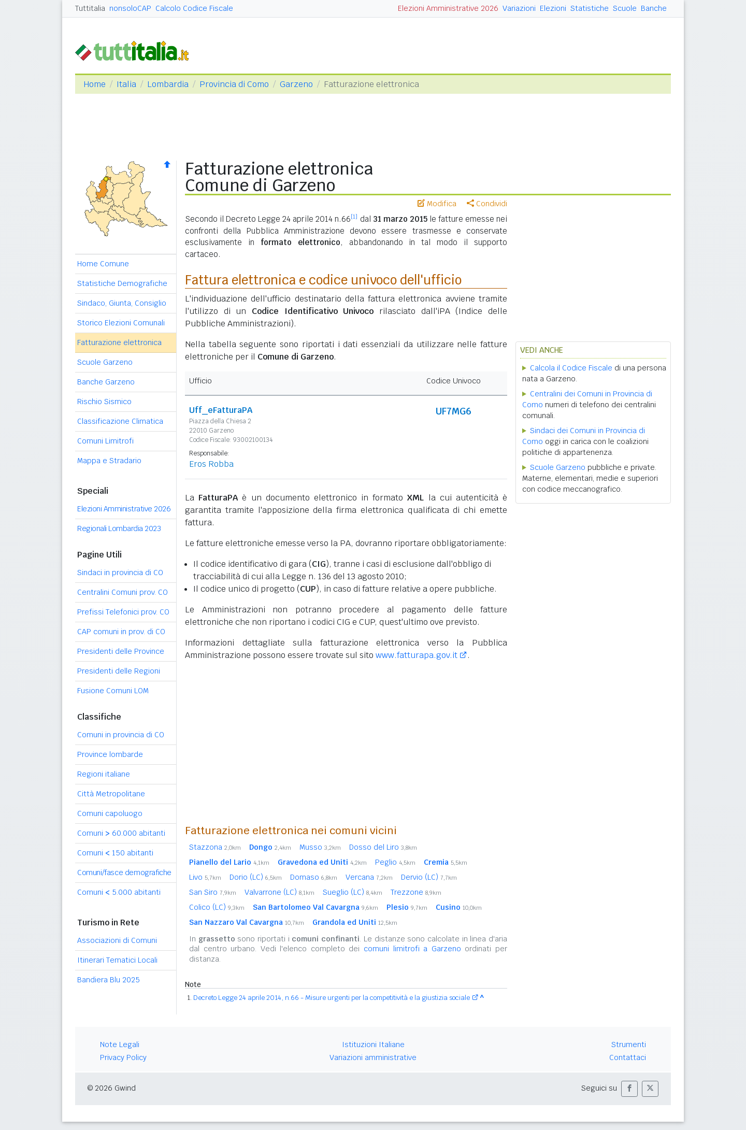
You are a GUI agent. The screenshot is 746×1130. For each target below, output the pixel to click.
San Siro (212, 892)
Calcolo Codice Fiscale (194, 8)
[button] (629, 1089)
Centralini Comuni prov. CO (122, 592)
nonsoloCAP (130, 8)
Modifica (437, 203)
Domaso (313, 877)
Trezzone (416, 892)
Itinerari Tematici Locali (117, 960)
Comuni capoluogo (109, 813)
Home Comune (103, 263)
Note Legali (119, 1044)
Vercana (369, 877)
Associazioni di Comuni (117, 940)
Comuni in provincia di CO (120, 734)
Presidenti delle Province (120, 651)
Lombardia (168, 84)
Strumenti (628, 1044)
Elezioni (553, 8)
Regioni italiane (103, 774)
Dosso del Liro (383, 847)
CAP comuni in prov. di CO (121, 631)
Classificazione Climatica (120, 421)
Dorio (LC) (255, 877)
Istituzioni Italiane (373, 1044)
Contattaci (627, 1057)
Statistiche (589, 8)
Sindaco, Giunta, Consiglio (121, 303)
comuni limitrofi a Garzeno (412, 948)
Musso (320, 847)
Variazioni (519, 8)
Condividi (487, 203)
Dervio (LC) (429, 877)
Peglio (395, 862)
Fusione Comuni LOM (113, 690)
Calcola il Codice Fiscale (571, 368)
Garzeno (296, 84)
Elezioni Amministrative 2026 (448, 8)
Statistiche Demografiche (122, 283)
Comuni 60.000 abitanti (121, 833)
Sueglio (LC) (352, 892)
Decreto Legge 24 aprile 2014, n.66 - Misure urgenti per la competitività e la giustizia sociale (331, 997)
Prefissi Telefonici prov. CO (123, 612)
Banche (654, 8)
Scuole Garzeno (105, 362)
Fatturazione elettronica (119, 342)
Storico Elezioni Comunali (121, 322)
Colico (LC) (217, 907)
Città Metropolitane (111, 793)
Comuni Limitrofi (105, 441)
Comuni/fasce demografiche (124, 872)
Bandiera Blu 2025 (108, 979)
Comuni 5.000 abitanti (119, 892)
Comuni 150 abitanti (115, 852)
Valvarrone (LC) (279, 892)
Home (94, 84)
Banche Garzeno (106, 382)
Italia (126, 84)
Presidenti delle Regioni (118, 671)
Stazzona (215, 847)
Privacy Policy (123, 1057)
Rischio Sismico (104, 401)
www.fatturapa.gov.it (416, 655)
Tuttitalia (90, 8)
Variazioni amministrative (373, 1057)
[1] (354, 216)
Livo (205, 877)
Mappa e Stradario (109, 460)
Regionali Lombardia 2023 (119, 528)
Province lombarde (110, 754)
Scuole (625, 8)
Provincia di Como (234, 84)
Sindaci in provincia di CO (120, 572)
